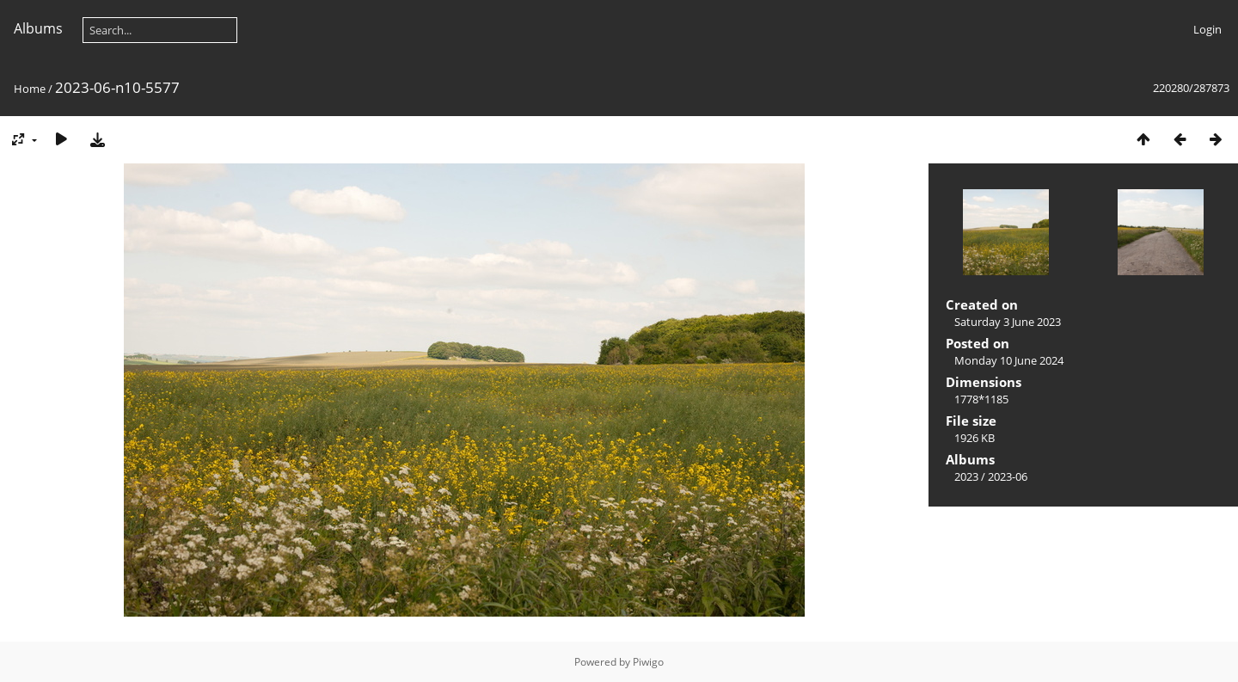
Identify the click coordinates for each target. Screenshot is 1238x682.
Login (1207, 29)
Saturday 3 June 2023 (1007, 321)
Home (30, 88)
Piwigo (648, 661)
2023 (966, 476)
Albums (38, 28)
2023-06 (1007, 476)
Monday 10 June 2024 (1008, 360)
